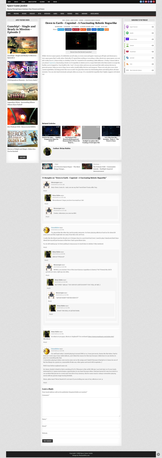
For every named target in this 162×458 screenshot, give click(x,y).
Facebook (67, 29)
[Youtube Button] (146, 2)
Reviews (24, 14)
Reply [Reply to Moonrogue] (45, 191)
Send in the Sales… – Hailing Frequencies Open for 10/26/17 (51, 139)
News (9, 14)
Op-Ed (39, 14)
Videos (62, 14)
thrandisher (55, 228)
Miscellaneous (95, 14)
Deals (76, 14)
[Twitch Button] (148, 2)
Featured (69, 14)
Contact (16, 2)
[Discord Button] (151, 2)
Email (44, 426)
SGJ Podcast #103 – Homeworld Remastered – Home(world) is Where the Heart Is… (71, 140)
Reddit (83, 29)
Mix (108, 29)
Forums (55, 2)
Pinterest (75, 29)
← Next (56, 165)
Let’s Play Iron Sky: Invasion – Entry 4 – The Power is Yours (111, 139)
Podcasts (32, 14)
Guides (55, 14)
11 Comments (76, 26)
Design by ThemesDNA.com (81, 456)
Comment (46, 395)
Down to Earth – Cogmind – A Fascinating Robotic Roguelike (81, 23)
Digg (95, 29)
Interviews (47, 14)
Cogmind (52, 63)
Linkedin (101, 29)
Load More (22, 157)
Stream (23, 2)
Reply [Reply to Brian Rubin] (46, 204)
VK (89, 29)
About (9, 2)
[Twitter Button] (141, 2)
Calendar (42, 2)
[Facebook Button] (143, 2)
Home (63, 20)
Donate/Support (32, 2)
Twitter (59, 29)
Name (44, 419)
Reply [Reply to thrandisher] (45, 248)
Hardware (84, 14)
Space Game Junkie (17, 5)
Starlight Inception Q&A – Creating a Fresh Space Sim (91, 142)
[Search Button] (154, 2)
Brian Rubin (59, 26)
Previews (16, 14)
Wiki (49, 2)
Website (44, 433)
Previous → (97, 165)
